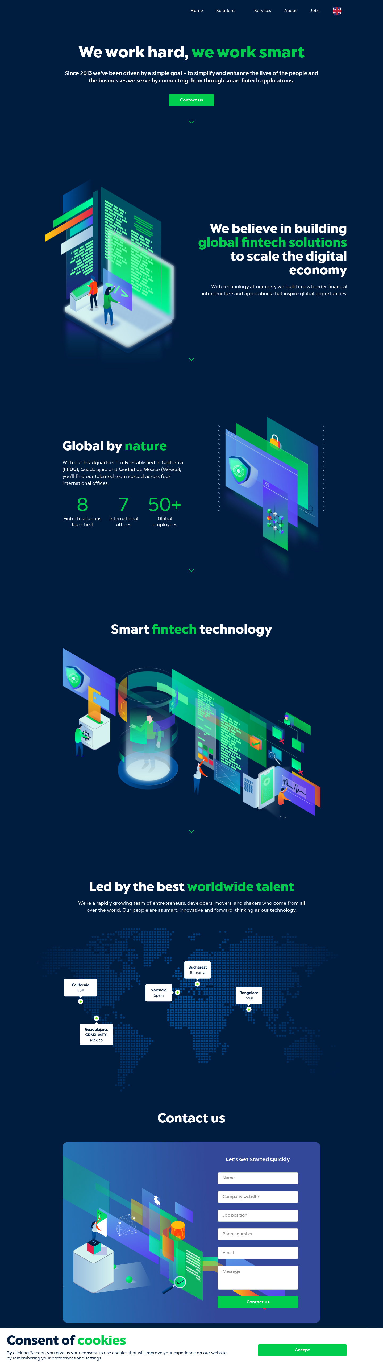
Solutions (225, 11)
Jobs (314, 11)
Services (262, 11)
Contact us (191, 100)
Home (197, 11)
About (290, 11)
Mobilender (58, 11)
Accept (302, 1350)
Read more (191, 122)
